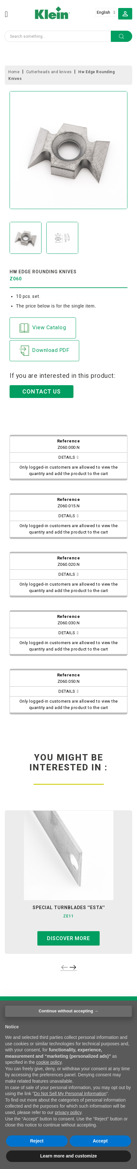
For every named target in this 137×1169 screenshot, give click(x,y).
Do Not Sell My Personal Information (70, 1093)
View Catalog (42, 328)
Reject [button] (36, 1140)
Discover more (68, 938)
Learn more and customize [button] (68, 1155)
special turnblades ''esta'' (69, 907)
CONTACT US (41, 391)
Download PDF (44, 350)
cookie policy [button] (48, 1062)
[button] (125, 13)
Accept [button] (100, 1140)
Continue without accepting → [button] (68, 1011)
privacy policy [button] (68, 1112)
